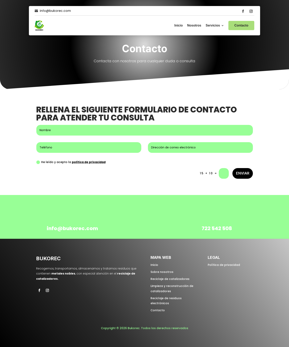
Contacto (241, 25)
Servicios (213, 25)
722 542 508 (217, 228)
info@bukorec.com (55, 10)
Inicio (178, 25)
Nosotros (194, 25)
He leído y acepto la (71, 162)
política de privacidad (89, 162)
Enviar (242, 173)
